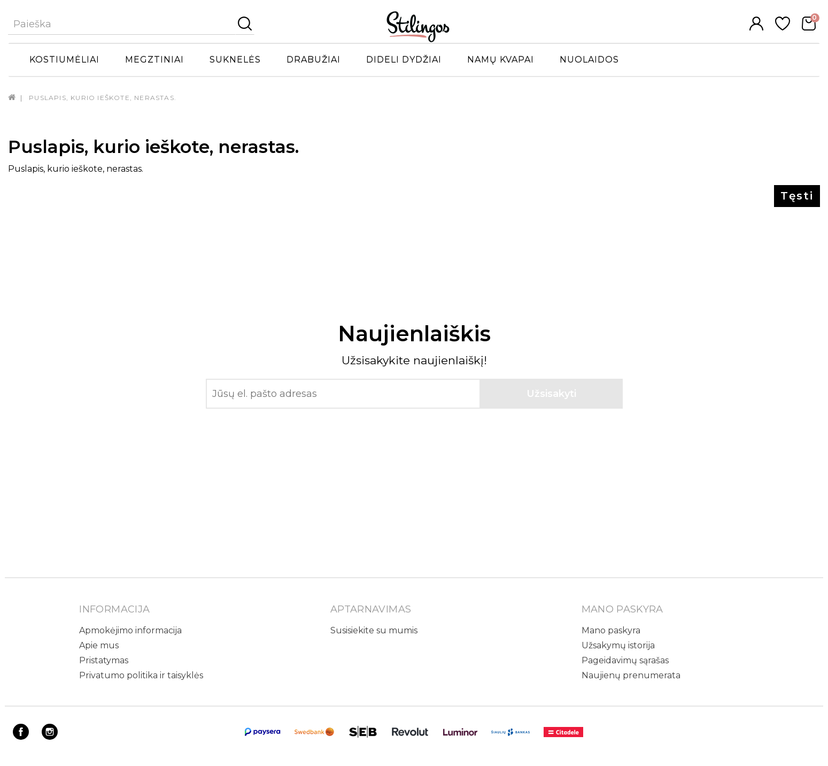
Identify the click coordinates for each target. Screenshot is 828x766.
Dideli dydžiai (404, 60)
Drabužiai (314, 60)
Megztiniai (154, 60)
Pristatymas (103, 660)
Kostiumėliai (64, 60)
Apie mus (99, 645)
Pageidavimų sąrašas (625, 660)
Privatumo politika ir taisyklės (141, 675)
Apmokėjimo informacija (130, 630)
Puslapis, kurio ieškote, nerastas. (102, 98)
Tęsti (797, 195)
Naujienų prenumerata (631, 675)
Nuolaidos (589, 60)
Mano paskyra (611, 630)
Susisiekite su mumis (373, 630)
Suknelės (235, 60)
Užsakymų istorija (618, 645)
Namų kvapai (500, 60)
